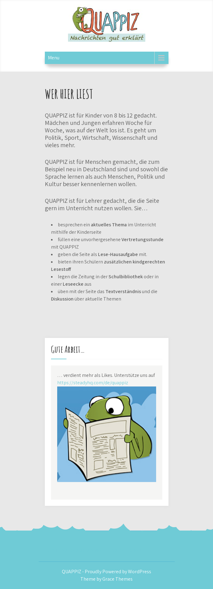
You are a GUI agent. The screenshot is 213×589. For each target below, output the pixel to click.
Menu (53, 57)
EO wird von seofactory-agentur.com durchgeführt (97, 550)
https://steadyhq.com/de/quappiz (92, 382)
